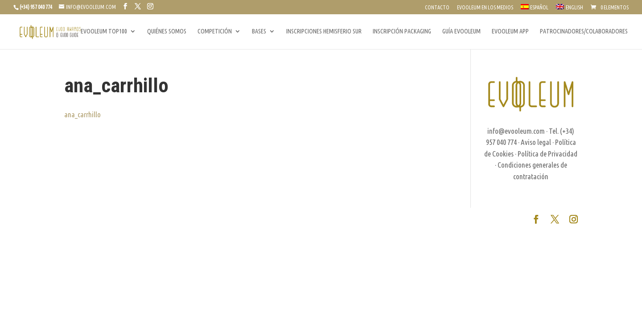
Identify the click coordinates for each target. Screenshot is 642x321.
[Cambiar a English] (569, 9)
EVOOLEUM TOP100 (104, 31)
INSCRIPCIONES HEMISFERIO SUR (324, 31)
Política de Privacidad (547, 153)
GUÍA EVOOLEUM (461, 31)
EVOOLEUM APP (510, 31)
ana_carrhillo (82, 114)
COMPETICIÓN (215, 31)
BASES (259, 31)
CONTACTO (437, 7)
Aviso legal (536, 142)
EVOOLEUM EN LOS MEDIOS (485, 7)
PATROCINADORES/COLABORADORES (584, 31)
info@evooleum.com (516, 131)
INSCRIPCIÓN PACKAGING (402, 31)
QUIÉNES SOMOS (166, 31)
